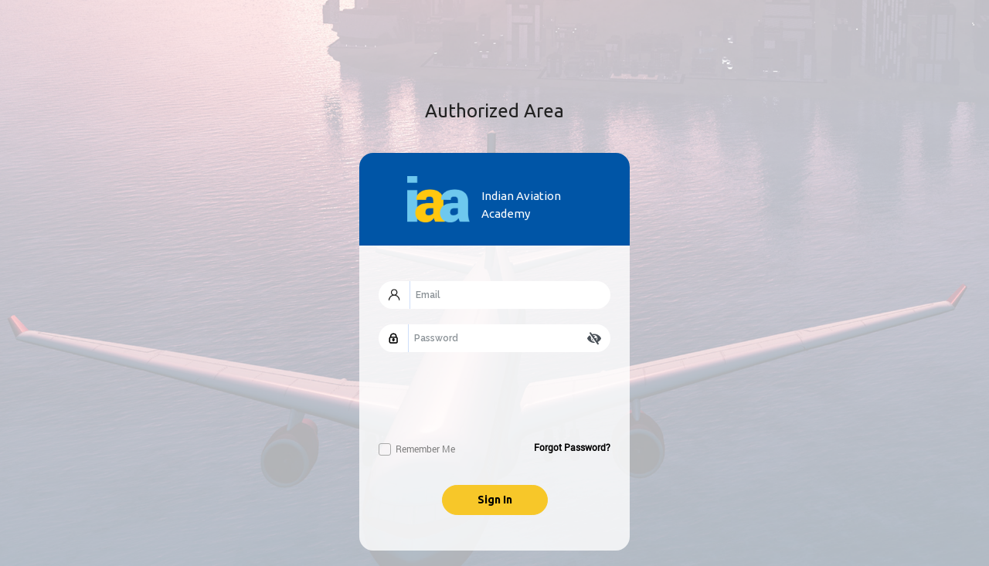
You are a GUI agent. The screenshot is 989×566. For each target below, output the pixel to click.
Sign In (495, 499)
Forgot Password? (572, 447)
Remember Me (417, 449)
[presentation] (496, 398)
